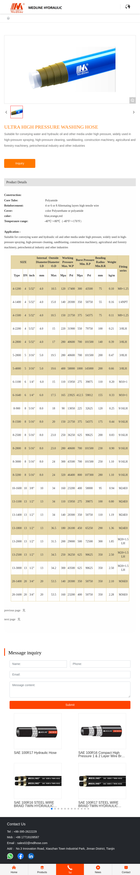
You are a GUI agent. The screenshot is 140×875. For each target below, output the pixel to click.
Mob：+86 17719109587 (23, 837)
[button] (52, 809)
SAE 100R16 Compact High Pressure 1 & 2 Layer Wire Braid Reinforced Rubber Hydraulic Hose (102, 757)
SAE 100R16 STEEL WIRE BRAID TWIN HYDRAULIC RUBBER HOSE (34, 806)
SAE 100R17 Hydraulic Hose (35, 752)
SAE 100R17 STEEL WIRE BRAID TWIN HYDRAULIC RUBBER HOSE (98, 806)
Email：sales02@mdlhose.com (27, 843)
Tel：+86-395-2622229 (22, 831)
